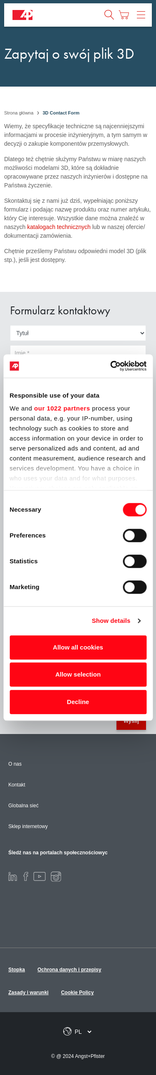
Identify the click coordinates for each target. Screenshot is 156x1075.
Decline (78, 701)
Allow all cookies (78, 647)
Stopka (16, 970)
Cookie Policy (77, 992)
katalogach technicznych (59, 227)
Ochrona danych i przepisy (69, 970)
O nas (15, 764)
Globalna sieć (23, 806)
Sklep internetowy (28, 826)
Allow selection (78, 674)
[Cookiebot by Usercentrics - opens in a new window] (111, 366)
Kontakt (16, 785)
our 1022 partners (62, 408)
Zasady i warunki (28, 992)
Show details (111, 620)
